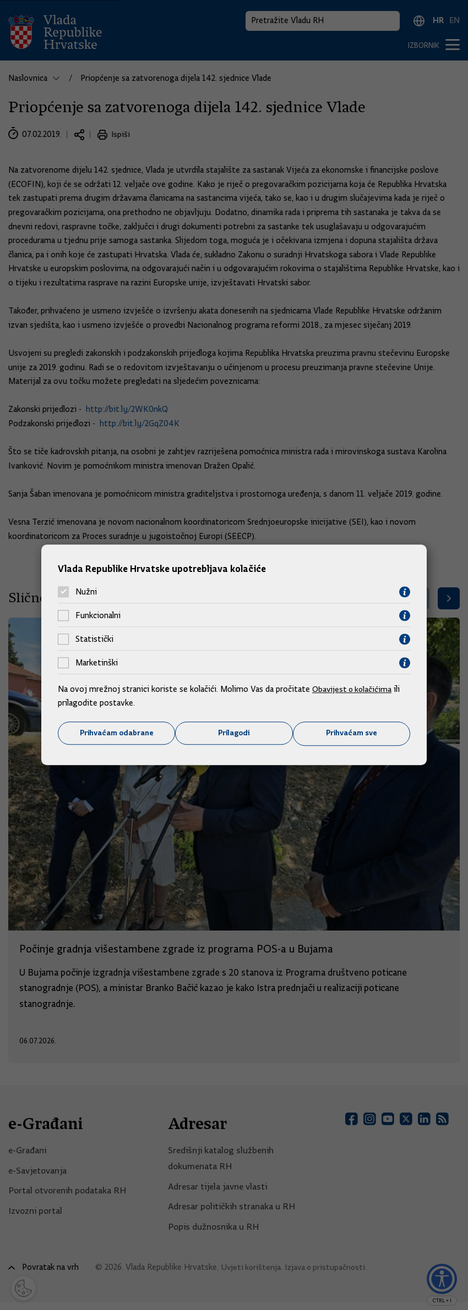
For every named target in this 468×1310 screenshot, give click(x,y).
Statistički (94, 639)
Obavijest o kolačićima (353, 688)
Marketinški (96, 663)
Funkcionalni (98, 615)
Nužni (86, 592)
